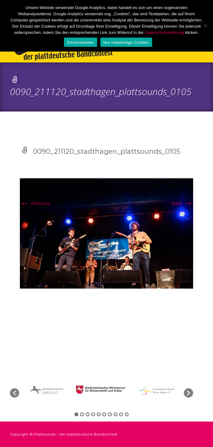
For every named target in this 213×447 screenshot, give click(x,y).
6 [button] (104, 414)
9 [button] (121, 414)
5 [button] (99, 414)
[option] (102, 389)
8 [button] (115, 414)
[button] (14, 393)
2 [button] (82, 414)
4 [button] (93, 414)
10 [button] (127, 414)
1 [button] (76, 414)
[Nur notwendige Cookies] (205, 26)
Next (182, 203)
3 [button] (87, 414)
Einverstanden (80, 42)
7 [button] (110, 414)
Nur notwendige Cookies (126, 42)
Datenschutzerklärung (164, 32)
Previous (35, 203)
